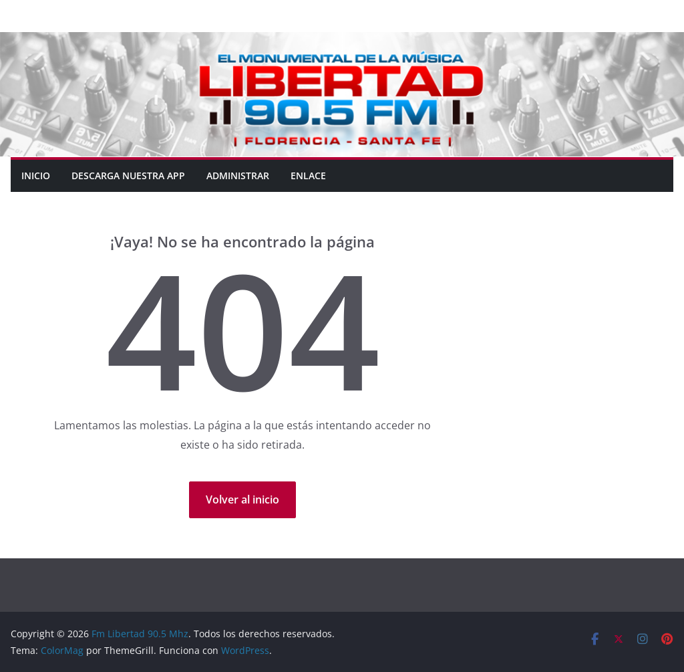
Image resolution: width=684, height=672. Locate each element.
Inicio (35, 175)
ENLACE (308, 175)
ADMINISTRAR (237, 175)
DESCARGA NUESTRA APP (128, 175)
